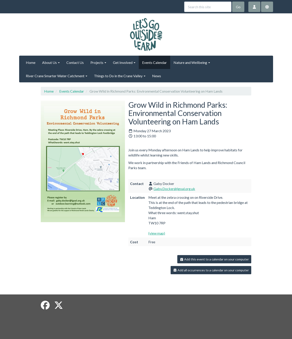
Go (238, 7)
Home (30, 62)
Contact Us (75, 62)
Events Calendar (154, 62)
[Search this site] (207, 7)
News (156, 76)
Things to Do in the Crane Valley (119, 76)
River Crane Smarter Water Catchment (56, 76)
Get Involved (124, 62)
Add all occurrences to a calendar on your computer (211, 270)
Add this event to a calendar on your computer (214, 259)
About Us (51, 62)
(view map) (156, 233)
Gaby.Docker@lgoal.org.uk (174, 189)
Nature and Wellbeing (192, 62)
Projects (98, 62)
